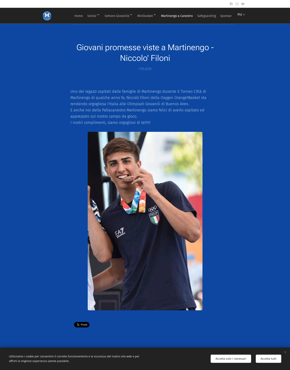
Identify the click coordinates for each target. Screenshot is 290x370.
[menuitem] (83, 16)
